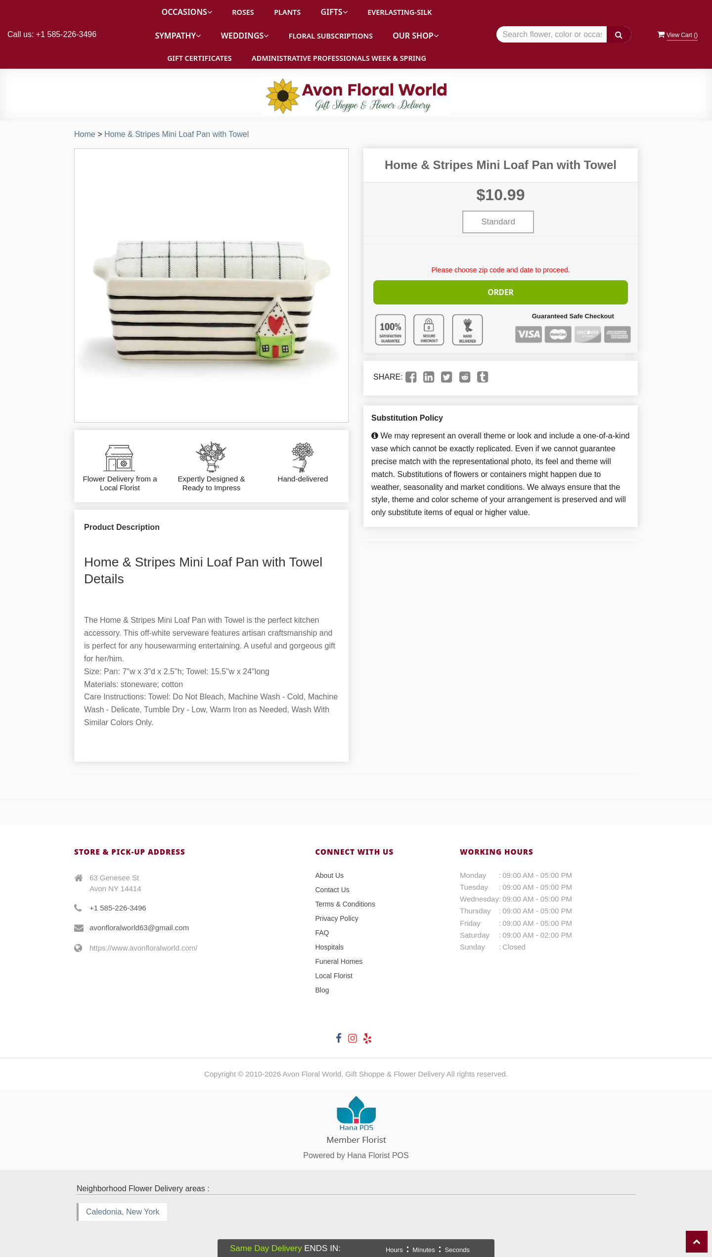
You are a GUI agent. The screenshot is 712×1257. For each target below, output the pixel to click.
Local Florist (334, 976)
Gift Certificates (199, 58)
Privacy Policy (336, 918)
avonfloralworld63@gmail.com (139, 927)
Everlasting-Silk (399, 12)
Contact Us (332, 890)
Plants (287, 12)
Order (501, 291)
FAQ (322, 933)
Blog (322, 990)
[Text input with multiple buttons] (563, 34)
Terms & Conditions (345, 904)
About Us (329, 875)
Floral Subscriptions (331, 36)
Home (84, 134)
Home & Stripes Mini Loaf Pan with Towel (176, 134)
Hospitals (329, 947)
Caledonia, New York (123, 1212)
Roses (243, 12)
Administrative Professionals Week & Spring (339, 58)
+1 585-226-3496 (117, 908)
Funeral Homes (339, 961)
